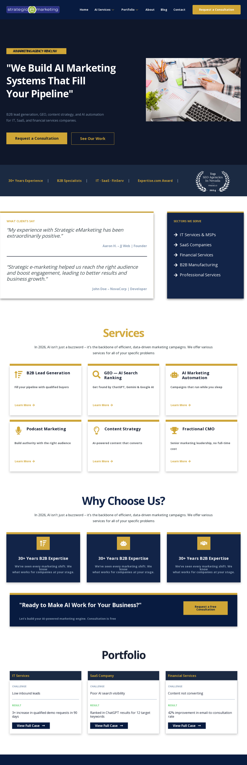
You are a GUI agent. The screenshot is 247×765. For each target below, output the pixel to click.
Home (84, 10)
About (150, 10)
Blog (164, 10)
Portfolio (129, 10)
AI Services (104, 10)
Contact (179, 10)
